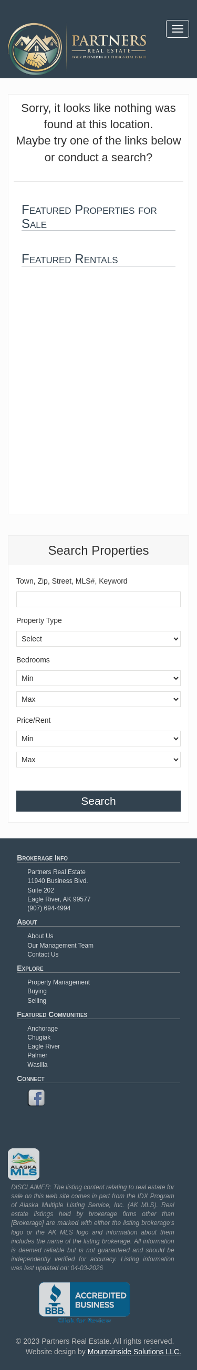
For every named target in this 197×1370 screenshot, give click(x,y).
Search (98, 801)
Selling (36, 1000)
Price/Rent (33, 720)
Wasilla (37, 1064)
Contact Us (42, 954)
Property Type (39, 620)
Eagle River (43, 1046)
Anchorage (42, 1028)
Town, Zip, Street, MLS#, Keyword (72, 581)
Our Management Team (60, 945)
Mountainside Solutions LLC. (134, 1351)
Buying (37, 991)
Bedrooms (33, 660)
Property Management (58, 982)
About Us (40, 936)
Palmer (37, 1055)
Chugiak (38, 1037)
